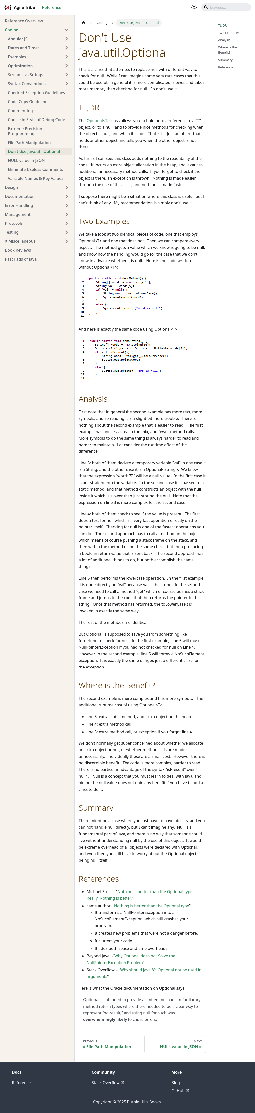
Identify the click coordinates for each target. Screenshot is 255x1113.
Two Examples (229, 32)
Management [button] (18, 214)
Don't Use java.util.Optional (34, 151)
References (226, 67)
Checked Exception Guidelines (36, 92)
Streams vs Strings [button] (25, 74)
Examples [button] (17, 57)
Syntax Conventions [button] (27, 83)
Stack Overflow (108, 1082)
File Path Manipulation (29, 142)
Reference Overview (24, 21)
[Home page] (83, 23)
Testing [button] (12, 232)
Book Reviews (18, 250)
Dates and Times (24, 48)
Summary (225, 60)
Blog (175, 1082)
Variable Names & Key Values (35, 178)
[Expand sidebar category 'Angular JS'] (66, 39)
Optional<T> (98, 120)
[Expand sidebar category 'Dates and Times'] (66, 48)
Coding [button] (11, 30)
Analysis (224, 40)
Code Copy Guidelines (28, 101)
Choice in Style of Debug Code (36, 119)
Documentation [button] (20, 196)
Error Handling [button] (19, 205)
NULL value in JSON (26, 160)
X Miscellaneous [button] (20, 241)
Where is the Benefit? (227, 50)
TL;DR (222, 25)
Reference (51, 7)
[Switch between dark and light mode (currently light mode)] (194, 7)
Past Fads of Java (21, 259)
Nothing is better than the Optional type (151, 906)
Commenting (20, 110)
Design (11, 187)
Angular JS (17, 39)
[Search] (226, 7)
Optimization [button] (20, 66)
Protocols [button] (14, 223)
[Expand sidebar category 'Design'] (66, 187)
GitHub (180, 1090)
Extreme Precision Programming (25, 131)
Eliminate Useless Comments (35, 169)
